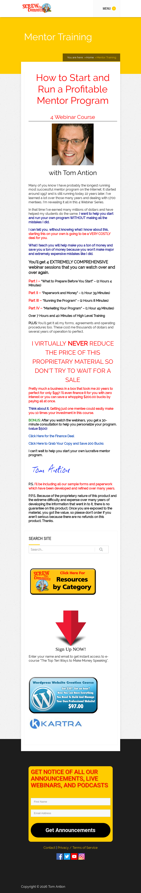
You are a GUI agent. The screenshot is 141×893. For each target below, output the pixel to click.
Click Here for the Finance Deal (51, 436)
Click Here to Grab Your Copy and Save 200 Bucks (66, 443)
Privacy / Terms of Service (78, 848)
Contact (49, 848)
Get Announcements (70, 830)
